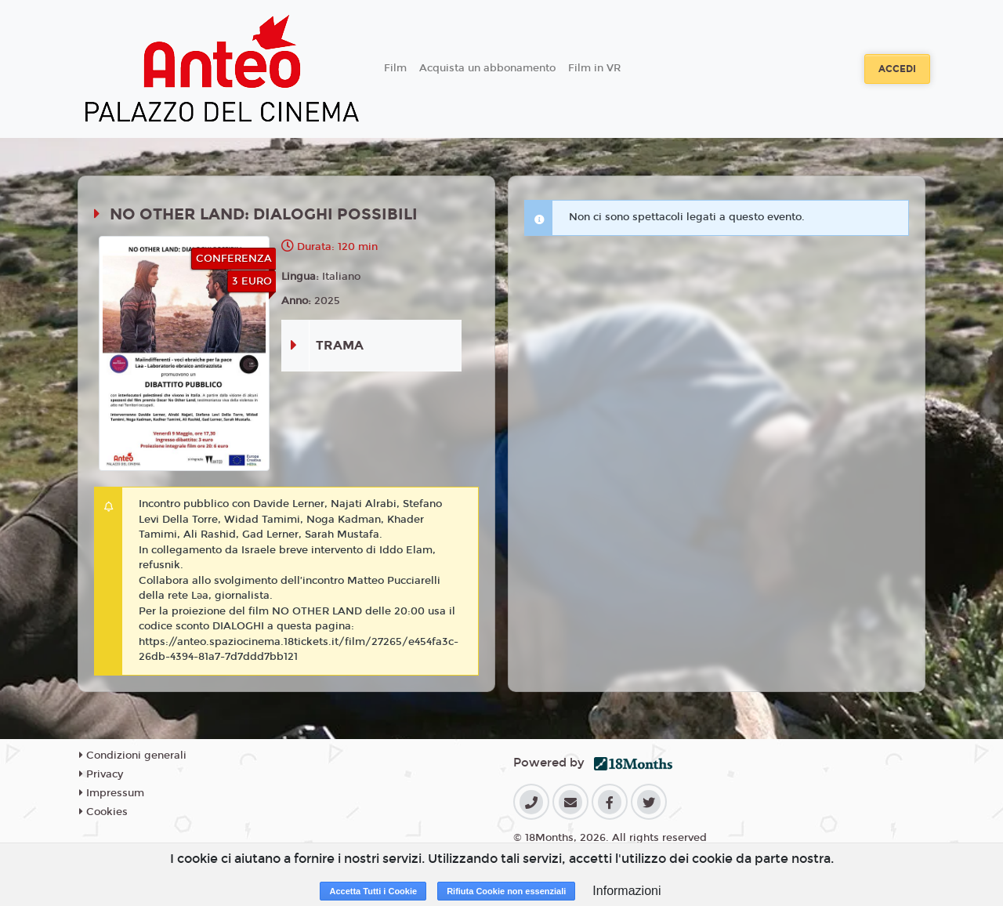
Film (395, 68)
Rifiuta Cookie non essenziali (506, 891)
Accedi (897, 68)
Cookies (103, 812)
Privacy (101, 774)
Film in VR (594, 68)
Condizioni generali (132, 755)
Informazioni (626, 890)
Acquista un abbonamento (487, 68)
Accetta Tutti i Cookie (373, 891)
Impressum (111, 793)
